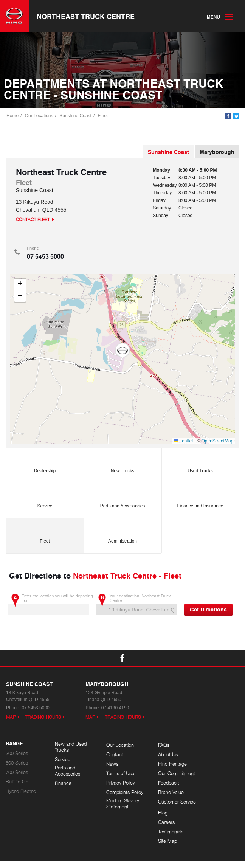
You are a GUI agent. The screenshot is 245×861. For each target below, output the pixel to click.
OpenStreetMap (217, 441)
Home (13, 116)
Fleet (103, 116)
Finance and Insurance (200, 498)
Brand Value (165, 793)
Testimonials (214, 765)
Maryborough (217, 152)
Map (11, 718)
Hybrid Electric (21, 792)
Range (14, 745)
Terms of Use (118, 774)
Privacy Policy (118, 784)
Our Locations (39, 116)
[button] (122, 351)
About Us (162, 755)
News (110, 765)
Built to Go (17, 782)
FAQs (158, 746)
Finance (63, 784)
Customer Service (163, 804)
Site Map (211, 774)
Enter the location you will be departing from (50, 605)
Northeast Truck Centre (86, 16)
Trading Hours (43, 718)
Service (45, 498)
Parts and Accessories (122, 498)
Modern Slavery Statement (120, 804)
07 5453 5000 (45, 257)
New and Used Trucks (71, 748)
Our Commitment (171, 774)
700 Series (17, 773)
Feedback (163, 784)
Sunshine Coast (76, 116)
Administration (122, 533)
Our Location (117, 746)
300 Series (17, 754)
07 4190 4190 (115, 708)
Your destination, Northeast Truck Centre (136, 605)
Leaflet (183, 441)
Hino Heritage (167, 765)
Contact (112, 755)
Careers (210, 755)
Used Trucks (200, 463)
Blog (206, 746)
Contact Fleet (33, 220)
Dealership (45, 463)
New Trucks (123, 463)
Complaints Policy (122, 793)
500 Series (17, 763)
